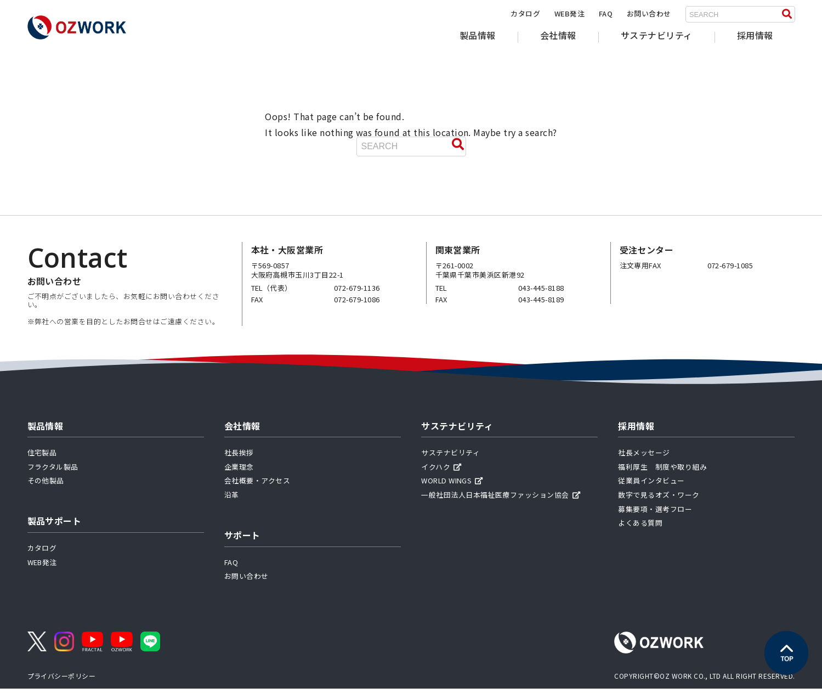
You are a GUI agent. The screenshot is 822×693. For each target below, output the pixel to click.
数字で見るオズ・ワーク (658, 499)
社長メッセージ (644, 457)
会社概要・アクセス (257, 485)
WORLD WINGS (452, 485)
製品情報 (478, 35)
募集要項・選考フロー (655, 513)
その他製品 (45, 485)
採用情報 (755, 35)
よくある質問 (640, 527)
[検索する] (787, 14)
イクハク (441, 471)
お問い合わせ (649, 13)
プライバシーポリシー (61, 680)
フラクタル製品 (52, 471)
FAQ (606, 13)
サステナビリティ (657, 35)
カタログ (525, 13)
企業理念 (239, 471)
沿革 (231, 499)
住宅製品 (42, 457)
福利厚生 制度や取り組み (662, 471)
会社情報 (558, 35)
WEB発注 (569, 13)
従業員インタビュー (651, 485)
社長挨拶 (239, 457)
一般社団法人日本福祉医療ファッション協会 (500, 499)
